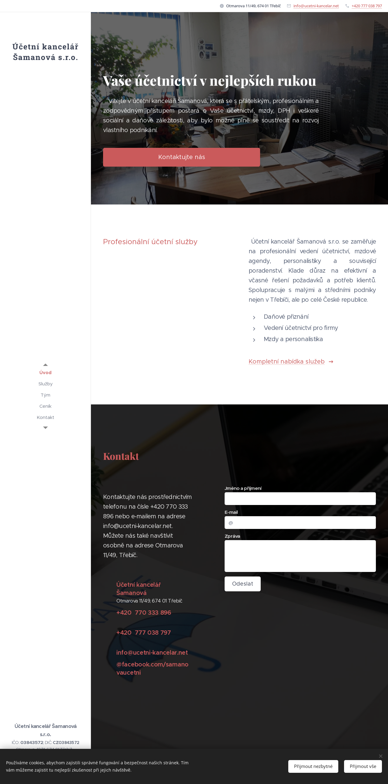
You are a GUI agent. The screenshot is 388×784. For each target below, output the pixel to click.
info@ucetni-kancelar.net (316, 5)
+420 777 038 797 (367, 5)
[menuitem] (45, 372)
